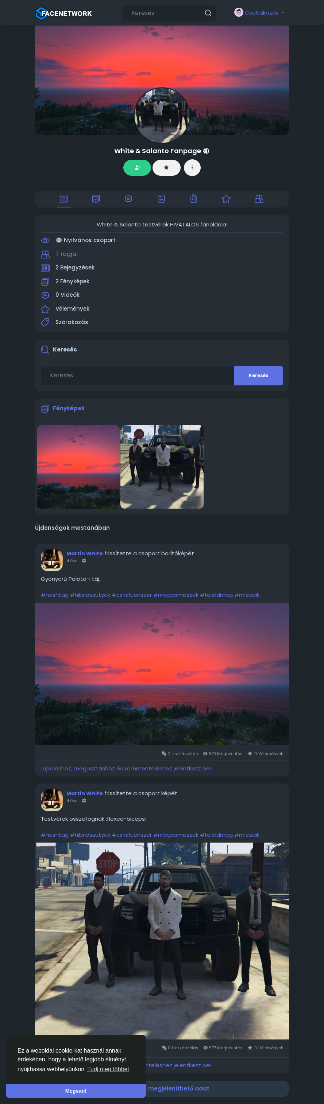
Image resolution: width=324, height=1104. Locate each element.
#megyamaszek (175, 595)
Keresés (258, 375)
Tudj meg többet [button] (108, 1069)
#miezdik (246, 595)
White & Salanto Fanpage (157, 150)
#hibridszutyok (90, 595)
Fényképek (69, 408)
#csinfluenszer (132, 595)
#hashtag (55, 595)
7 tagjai (66, 254)
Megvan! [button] (75, 1091)
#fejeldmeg (216, 595)
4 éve (71, 561)
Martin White (84, 553)
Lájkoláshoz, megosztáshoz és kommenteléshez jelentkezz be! (125, 768)
